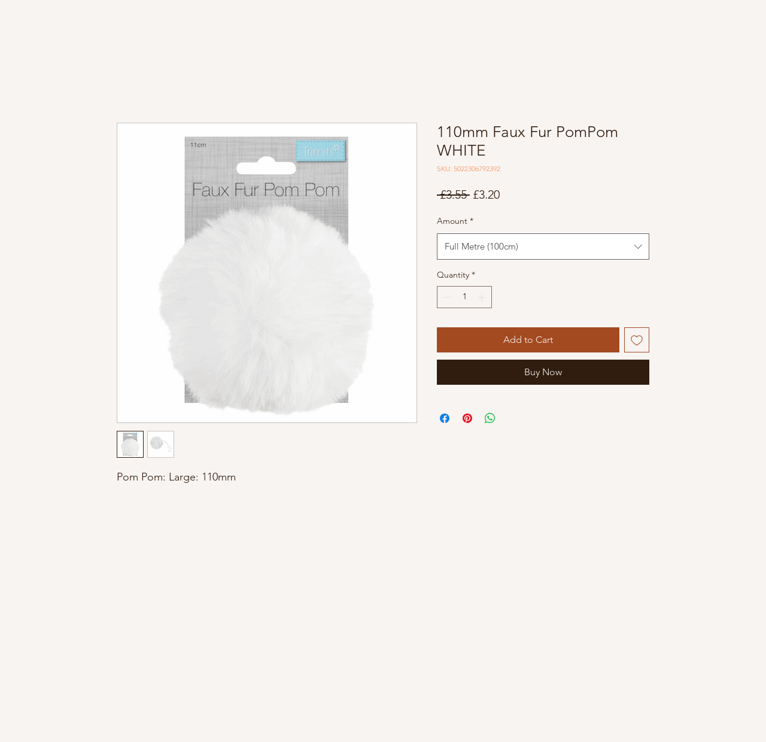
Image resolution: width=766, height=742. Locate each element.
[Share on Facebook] (444, 418)
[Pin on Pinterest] (467, 418)
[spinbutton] (464, 297)
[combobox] (543, 246)
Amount (455, 220)
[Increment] (482, 297)
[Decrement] (446, 297)
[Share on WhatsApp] (490, 418)
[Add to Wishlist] (636, 339)
